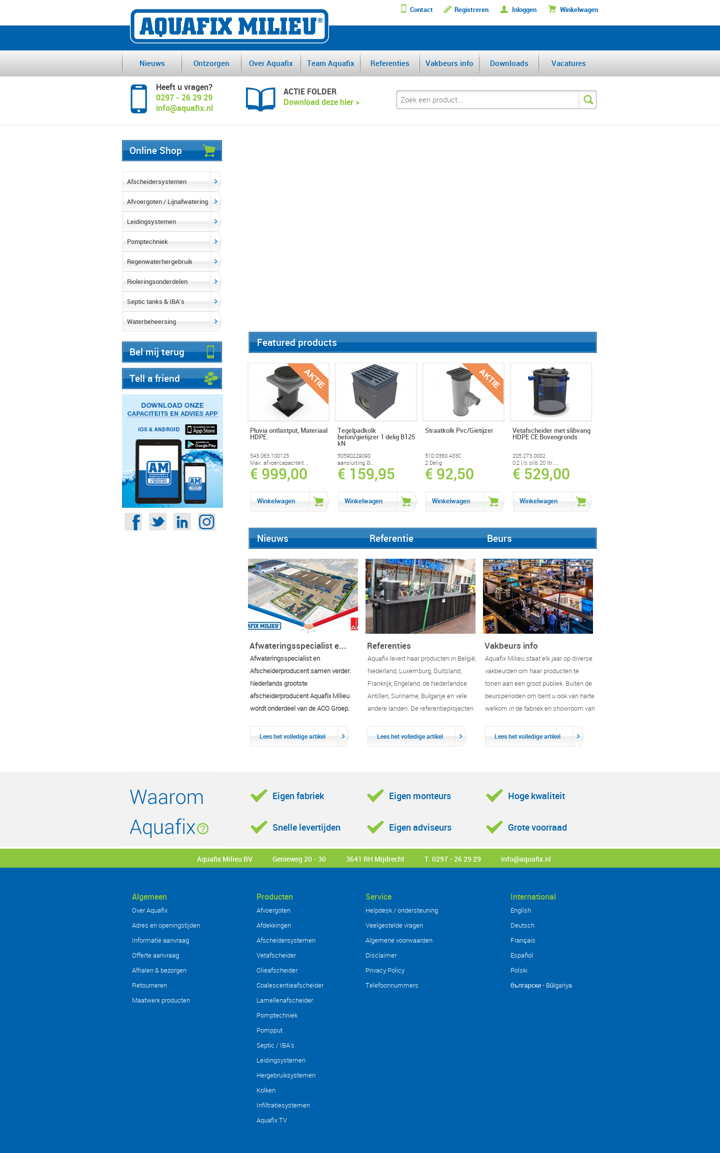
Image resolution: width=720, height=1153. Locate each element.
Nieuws (152, 63)
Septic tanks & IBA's (155, 301)
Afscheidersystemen (156, 181)
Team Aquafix (330, 63)
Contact (421, 9)
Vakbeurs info (450, 63)
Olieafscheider (277, 970)
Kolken (266, 1090)
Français (523, 940)
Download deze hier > (322, 101)
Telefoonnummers (392, 985)
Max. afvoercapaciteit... (279, 462)
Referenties (390, 63)
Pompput (269, 1030)
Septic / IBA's (275, 1045)
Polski (519, 970)
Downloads (509, 63)
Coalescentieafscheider (290, 985)
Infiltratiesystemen (283, 1105)
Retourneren (149, 985)
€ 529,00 (541, 473)
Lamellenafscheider (284, 1000)
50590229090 (354, 455)
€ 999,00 (279, 473)
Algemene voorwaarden (399, 940)
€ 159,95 (366, 473)
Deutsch (522, 925)
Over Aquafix (271, 63)
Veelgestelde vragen (394, 925)
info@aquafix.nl (526, 859)
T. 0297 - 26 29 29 (452, 859)
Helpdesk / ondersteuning (402, 910)
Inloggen (524, 9)
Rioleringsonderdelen (157, 281)
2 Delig (433, 462)
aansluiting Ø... (356, 462)
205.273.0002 (529, 455)
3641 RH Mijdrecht (375, 859)
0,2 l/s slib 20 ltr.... (535, 462)
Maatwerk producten (161, 1000)
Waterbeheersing (151, 321)
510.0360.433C (443, 455)
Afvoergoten (273, 910)
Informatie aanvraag (160, 940)
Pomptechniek (147, 241)
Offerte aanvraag (155, 955)
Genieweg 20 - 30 (299, 859)
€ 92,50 (449, 473)
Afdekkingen (273, 925)
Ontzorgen (212, 63)
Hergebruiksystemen (286, 1075)
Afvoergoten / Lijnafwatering (167, 201)
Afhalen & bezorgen (159, 970)
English (520, 910)
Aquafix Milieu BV (224, 859)
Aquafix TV (271, 1120)
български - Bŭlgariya (541, 985)
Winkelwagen (579, 9)
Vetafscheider (276, 955)
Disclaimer (381, 955)
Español (521, 955)
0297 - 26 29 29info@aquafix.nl (184, 102)
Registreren (471, 9)
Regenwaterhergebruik (159, 261)
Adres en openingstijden (166, 925)
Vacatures (569, 63)
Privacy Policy (385, 970)
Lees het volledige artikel (293, 736)
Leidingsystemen (151, 221)
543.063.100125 (269, 455)
